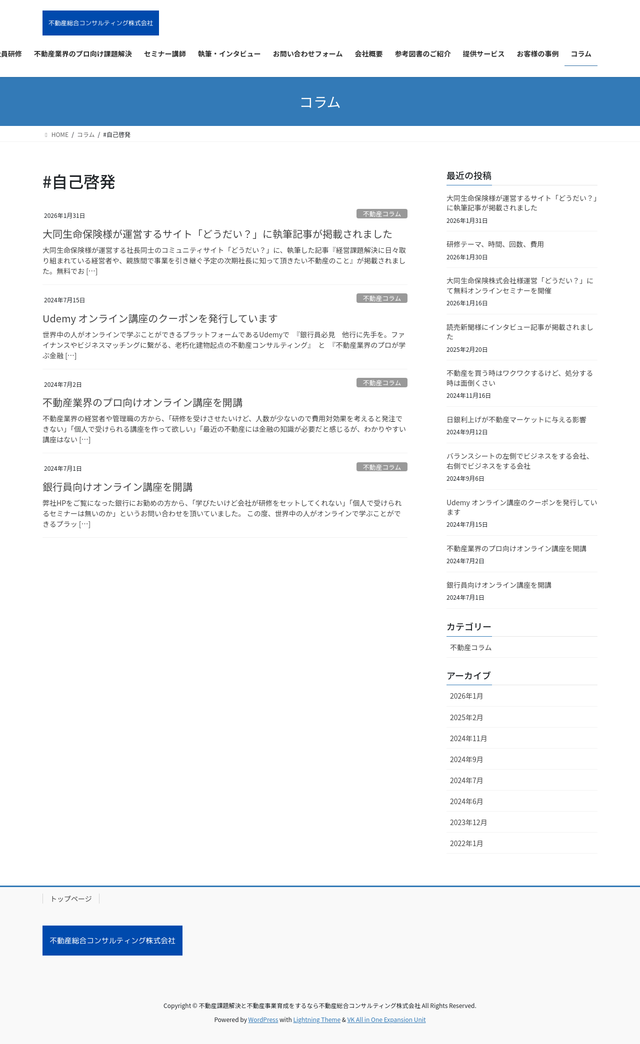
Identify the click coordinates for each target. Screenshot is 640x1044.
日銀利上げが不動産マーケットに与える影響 (516, 419)
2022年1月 (467, 843)
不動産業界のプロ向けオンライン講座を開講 (142, 402)
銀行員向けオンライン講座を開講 (117, 486)
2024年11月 (469, 738)
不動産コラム (382, 213)
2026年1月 (467, 696)
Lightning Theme (316, 1019)
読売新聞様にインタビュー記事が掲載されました (520, 332)
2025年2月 (467, 717)
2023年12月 (469, 822)
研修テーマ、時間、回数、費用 (495, 244)
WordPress (263, 1019)
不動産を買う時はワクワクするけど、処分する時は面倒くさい (519, 378)
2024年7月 (467, 780)
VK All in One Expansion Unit (387, 1019)
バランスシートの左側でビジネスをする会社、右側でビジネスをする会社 (520, 461)
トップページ (71, 899)
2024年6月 (467, 801)
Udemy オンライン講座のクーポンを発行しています (160, 318)
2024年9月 (467, 759)
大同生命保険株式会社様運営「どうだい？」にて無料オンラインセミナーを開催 (520, 285)
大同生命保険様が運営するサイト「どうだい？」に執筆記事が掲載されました (217, 233)
